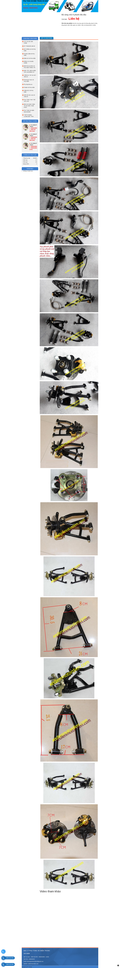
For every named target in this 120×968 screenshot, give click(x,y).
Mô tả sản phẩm (46, 38)
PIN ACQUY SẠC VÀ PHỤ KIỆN (29, 80)
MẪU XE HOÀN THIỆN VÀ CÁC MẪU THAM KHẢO (29, 106)
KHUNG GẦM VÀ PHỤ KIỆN (29, 54)
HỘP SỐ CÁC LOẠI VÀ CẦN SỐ (29, 95)
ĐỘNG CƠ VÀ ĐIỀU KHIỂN (29, 62)
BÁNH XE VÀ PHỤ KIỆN (29, 58)
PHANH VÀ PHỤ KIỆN (29, 87)
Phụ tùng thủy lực (28, 84)
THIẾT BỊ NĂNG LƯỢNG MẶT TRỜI (29, 115)
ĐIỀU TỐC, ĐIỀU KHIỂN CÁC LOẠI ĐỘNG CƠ (30, 71)
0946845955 (33, 137)
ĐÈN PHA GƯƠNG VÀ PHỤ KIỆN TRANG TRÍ (29, 66)
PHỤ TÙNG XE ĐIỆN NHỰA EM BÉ (29, 111)
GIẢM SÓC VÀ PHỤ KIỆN (28, 91)
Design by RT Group (27, 966)
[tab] (46, 38)
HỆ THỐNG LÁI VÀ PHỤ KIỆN (30, 50)
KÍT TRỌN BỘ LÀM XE (29, 46)
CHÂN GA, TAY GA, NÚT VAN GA (30, 76)
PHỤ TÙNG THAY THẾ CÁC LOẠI (29, 100)
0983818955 (33, 128)
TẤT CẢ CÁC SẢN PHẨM (28, 42)
